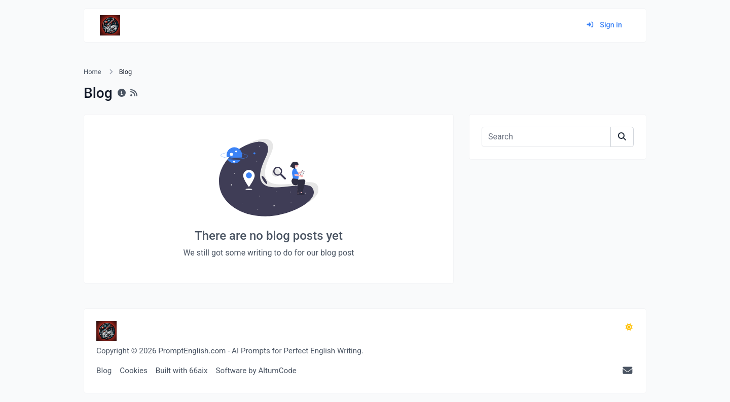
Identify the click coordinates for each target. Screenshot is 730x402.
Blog (104, 370)
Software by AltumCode (256, 370)
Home (92, 72)
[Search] (546, 137)
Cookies (134, 370)
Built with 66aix (182, 370)
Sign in (604, 25)
